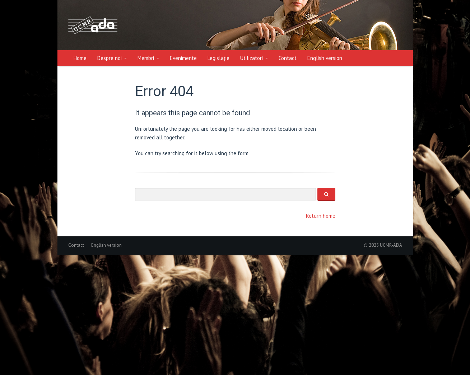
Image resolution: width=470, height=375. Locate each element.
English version (324, 58)
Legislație (218, 58)
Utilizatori (251, 58)
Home (80, 58)
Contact (288, 58)
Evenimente (183, 58)
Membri (146, 58)
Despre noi (109, 58)
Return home (320, 215)
